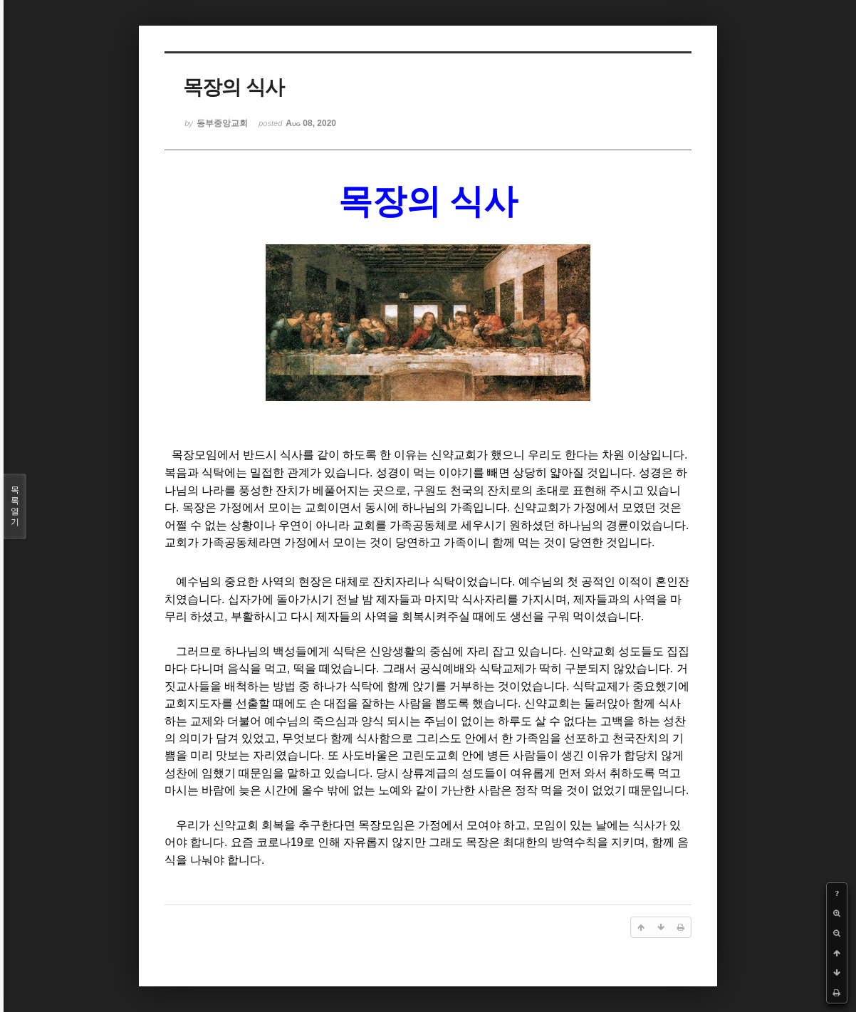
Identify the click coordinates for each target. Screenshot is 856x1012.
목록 (15, 506)
